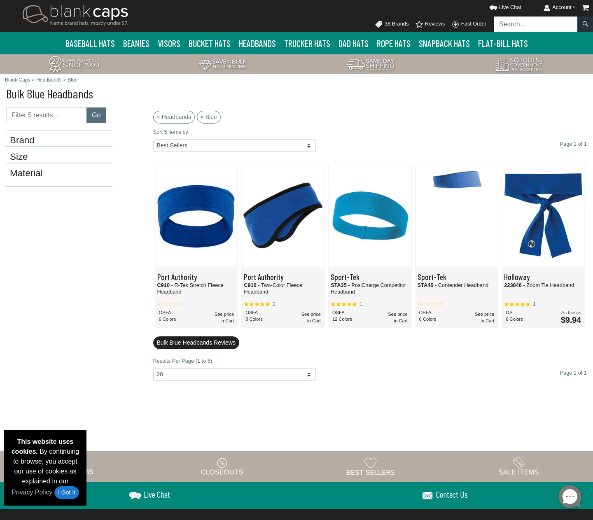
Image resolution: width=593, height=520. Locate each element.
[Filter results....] (46, 115)
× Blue (209, 117)
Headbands (257, 43)
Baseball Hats (90, 43)
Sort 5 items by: (171, 132)
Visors (169, 43)
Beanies (136, 43)
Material (26, 173)
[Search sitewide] (536, 24)
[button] (497, 6)
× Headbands (174, 117)
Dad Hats (354, 43)
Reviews (430, 24)
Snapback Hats (444, 43)
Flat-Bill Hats (503, 43)
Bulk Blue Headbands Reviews (196, 342)
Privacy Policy (32, 492)
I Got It (66, 492)
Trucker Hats (307, 43)
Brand (22, 140)
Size (19, 156)
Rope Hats (394, 43)
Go (96, 115)
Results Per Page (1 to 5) (182, 361)
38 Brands (392, 24)
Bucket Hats (210, 43)
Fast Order (468, 24)
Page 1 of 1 (573, 373)
